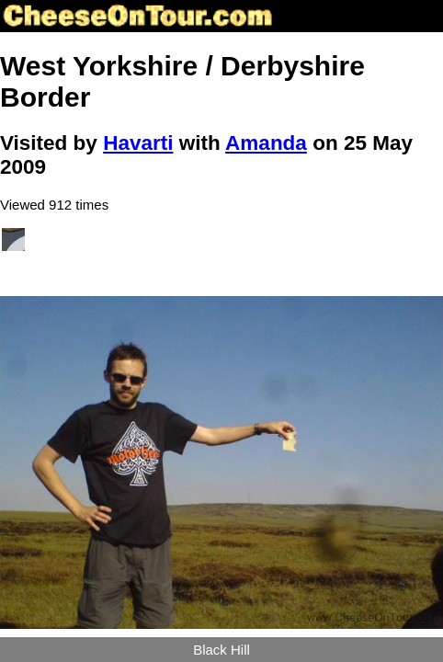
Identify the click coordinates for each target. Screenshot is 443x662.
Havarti (138, 142)
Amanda (266, 142)
